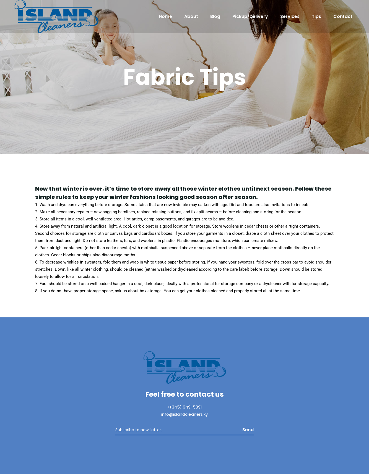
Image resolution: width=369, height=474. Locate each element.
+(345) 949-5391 (184, 407)
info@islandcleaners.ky (184, 414)
